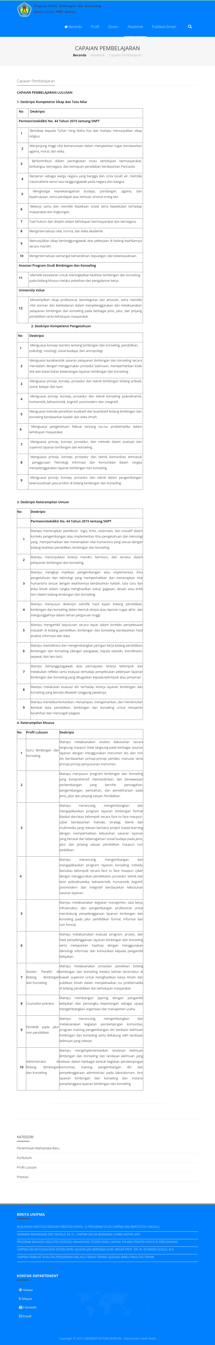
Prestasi (22, 1177)
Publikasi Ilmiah (164, 26)
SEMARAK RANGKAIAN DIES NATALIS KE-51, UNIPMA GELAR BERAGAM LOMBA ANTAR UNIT (78, 1234)
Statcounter (132, 1338)
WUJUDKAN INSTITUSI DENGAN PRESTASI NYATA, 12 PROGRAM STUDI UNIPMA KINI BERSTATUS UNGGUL (88, 1227)
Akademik (135, 26)
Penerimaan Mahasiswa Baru (38, 1148)
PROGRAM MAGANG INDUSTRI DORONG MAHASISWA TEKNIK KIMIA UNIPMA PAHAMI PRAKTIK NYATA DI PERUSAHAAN (97, 1242)
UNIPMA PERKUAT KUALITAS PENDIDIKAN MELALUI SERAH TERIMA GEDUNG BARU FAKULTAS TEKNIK (85, 1257)
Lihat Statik (148, 1338)
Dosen (113, 26)
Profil (95, 26)
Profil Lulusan (27, 1167)
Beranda (73, 26)
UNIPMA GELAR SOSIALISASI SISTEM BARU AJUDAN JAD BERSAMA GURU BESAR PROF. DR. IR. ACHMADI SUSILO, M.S (95, 1249)
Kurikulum (24, 1157)
